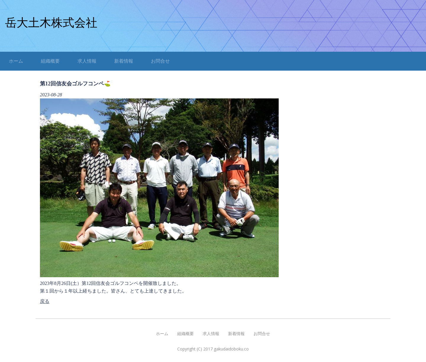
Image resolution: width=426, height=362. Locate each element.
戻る (44, 301)
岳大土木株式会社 (51, 22)
